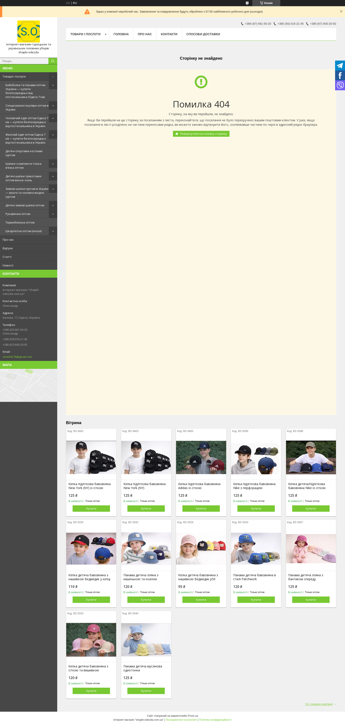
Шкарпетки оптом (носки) (24, 231)
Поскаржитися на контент (181, 719)
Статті (7, 257)
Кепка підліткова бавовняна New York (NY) (144, 486)
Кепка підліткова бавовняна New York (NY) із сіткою (89, 486)
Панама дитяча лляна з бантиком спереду (305, 577)
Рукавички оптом (18, 214)
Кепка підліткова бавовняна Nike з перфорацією (254, 486)
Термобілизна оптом (20, 222)
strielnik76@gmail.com (17, 357)
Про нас (8, 240)
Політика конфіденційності (215, 719)
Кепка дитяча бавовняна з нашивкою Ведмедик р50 (198, 577)
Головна (121, 34)
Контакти (169, 34)
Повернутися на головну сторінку (203, 134)
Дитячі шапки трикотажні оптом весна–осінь (23, 178)
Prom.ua (193, 715)
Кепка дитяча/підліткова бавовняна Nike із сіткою (307, 486)
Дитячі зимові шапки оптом (25, 205)
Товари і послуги (14, 76)
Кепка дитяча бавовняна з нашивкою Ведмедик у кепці (89, 577)
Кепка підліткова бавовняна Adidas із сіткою (199, 486)
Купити (91, 508)
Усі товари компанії (318, 704)
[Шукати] (52, 61)
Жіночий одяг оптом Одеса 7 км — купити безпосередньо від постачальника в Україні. (26, 138)
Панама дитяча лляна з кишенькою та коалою (140, 577)
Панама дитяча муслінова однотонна (142, 668)
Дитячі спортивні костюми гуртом (24, 153)
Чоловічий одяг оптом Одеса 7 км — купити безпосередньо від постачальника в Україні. (27, 122)
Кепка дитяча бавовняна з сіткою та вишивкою (88, 668)
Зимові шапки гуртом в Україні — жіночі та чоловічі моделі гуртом (27, 193)
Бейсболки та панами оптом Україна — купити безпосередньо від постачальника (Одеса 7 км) (25, 91)
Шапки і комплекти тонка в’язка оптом (23, 166)
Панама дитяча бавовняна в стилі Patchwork (254, 577)
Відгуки (8, 248)
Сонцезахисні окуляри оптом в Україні (27, 107)
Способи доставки (203, 34)
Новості (8, 265)
